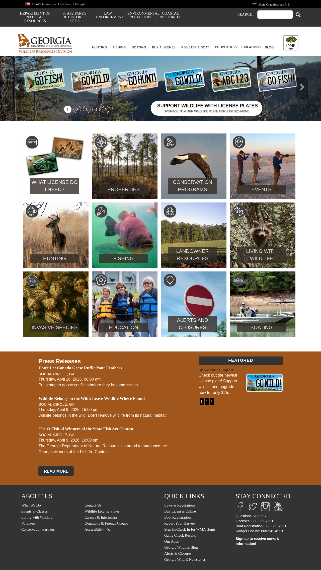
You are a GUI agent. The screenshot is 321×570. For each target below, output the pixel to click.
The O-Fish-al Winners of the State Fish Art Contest (85, 428)
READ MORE (56, 471)
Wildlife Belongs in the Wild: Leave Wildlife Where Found (91, 398)
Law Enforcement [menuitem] (110, 15)
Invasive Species (54, 327)
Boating (139, 47)
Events (262, 189)
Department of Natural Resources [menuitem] (35, 17)
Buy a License (163, 47)
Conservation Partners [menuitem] (38, 529)
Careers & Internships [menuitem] (101, 517)
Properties (225, 47)
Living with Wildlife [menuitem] (36, 517)
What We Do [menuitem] (31, 505)
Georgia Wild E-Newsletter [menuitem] (184, 559)
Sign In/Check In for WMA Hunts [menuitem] (189, 529)
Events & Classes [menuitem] (34, 511)
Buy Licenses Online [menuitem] (180, 511)
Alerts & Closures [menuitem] (177, 553)
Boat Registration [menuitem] (177, 517)
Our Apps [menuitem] (171, 541)
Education (250, 47)
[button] (24, 88)
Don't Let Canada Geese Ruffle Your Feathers (80, 368)
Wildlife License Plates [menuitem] (102, 511)
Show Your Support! (217, 370)
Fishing (119, 47)
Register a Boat (195, 47)
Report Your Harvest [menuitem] (179, 523)
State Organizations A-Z (274, 4)
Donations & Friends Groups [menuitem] (106, 523)
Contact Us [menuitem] (93, 505)
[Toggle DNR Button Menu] (290, 42)
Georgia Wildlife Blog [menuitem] (181, 547)
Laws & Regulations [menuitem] (179, 505)
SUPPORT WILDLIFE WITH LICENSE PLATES (207, 105)
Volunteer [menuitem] (28, 523)
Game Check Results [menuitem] (180, 535)
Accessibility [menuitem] (94, 529)
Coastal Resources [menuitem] (170, 15)
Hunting (99, 47)
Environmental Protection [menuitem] (141, 15)
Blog (269, 47)
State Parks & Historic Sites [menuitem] (75, 17)
